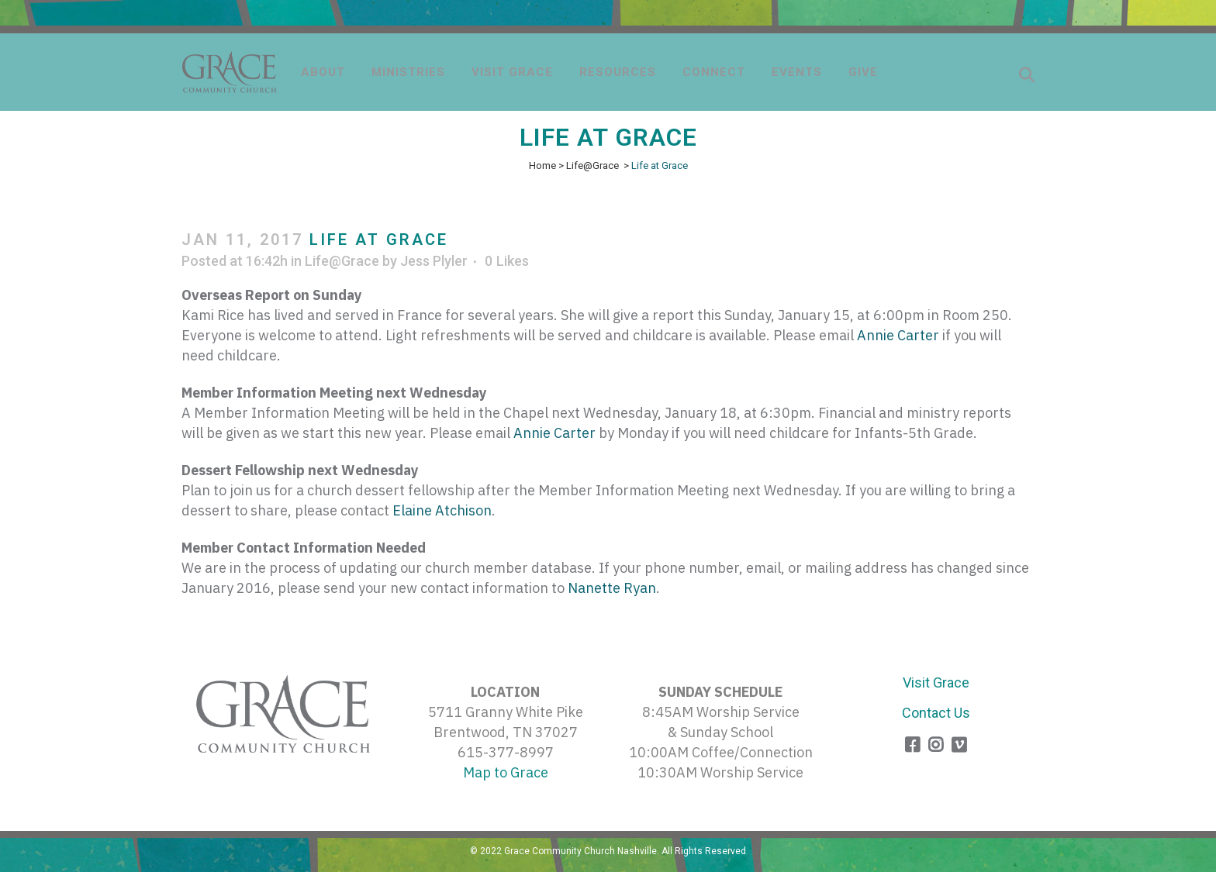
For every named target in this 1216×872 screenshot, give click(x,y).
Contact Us (936, 713)
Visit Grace (936, 682)
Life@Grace (592, 165)
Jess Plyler (434, 261)
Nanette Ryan (612, 588)
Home (542, 165)
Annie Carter (898, 335)
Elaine (442, 510)
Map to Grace (505, 772)
